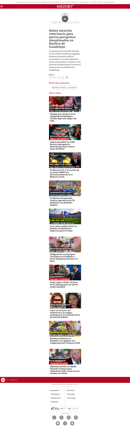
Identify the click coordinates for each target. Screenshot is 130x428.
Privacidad (71, 394)
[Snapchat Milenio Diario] (72, 423)
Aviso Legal (71, 398)
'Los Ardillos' (93, 2)
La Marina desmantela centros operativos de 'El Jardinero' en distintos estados (62, 201)
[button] (1, 7)
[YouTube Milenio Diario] (58, 423)
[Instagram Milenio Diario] (69, 417)
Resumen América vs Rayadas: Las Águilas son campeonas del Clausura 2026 (65, 340)
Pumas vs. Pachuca (28, 2)
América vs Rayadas (40, 2)
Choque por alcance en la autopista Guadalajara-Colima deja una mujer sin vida (63, 117)
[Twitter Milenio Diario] (61, 417)
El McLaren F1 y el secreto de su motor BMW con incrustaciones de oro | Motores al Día (64, 173)
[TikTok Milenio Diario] (65, 423)
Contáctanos (55, 394)
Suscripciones (56, 398)
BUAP (57, 2)
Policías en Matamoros (72, 2)
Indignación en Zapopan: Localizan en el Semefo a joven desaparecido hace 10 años (64, 257)
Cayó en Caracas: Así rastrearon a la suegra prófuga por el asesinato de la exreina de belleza (65, 314)
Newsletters (55, 390)
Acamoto (62, 2)
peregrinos (72, 87)
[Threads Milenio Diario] (76, 417)
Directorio (70, 390)
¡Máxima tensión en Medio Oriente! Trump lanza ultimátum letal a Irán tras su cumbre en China (65, 370)
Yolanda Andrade (84, 2)
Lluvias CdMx (50, 2)
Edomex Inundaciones (103, 2)
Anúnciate (54, 402)
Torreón (113, 2)
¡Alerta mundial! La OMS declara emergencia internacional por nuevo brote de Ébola (62, 145)
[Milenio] (65, 6)
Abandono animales (59, 87)
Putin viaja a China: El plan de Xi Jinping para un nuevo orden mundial (64, 284)
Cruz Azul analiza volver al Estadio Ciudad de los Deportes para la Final (63, 228)
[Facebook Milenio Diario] (54, 417)
